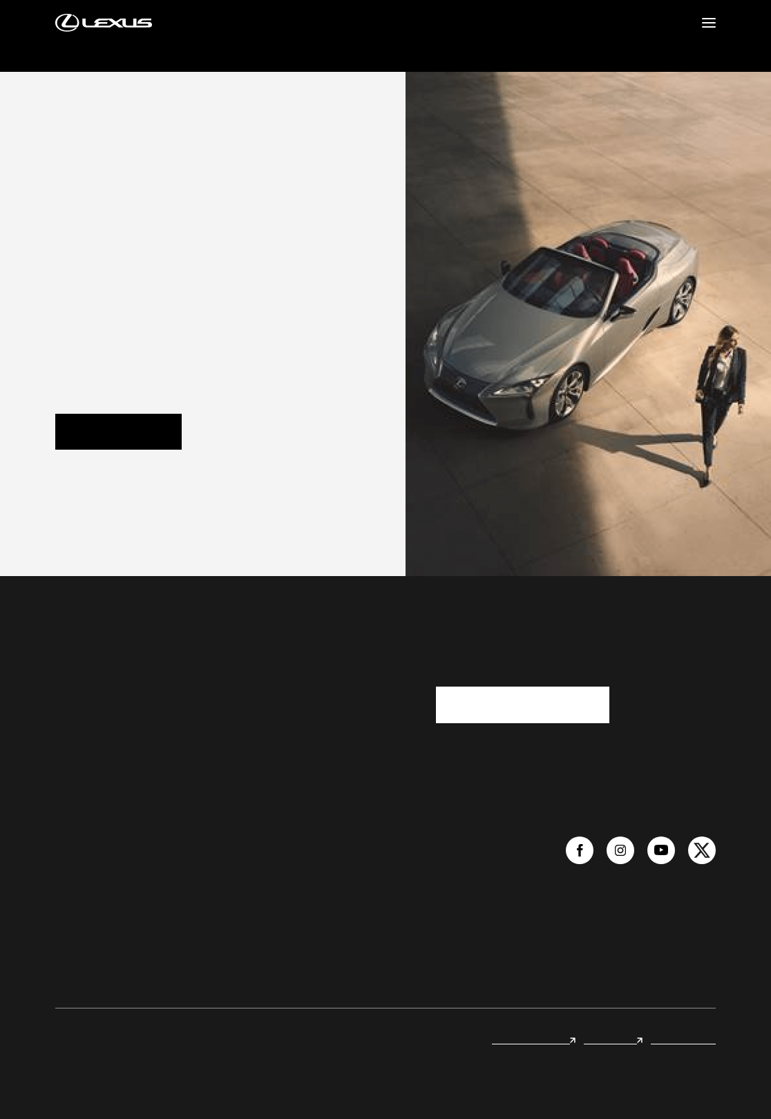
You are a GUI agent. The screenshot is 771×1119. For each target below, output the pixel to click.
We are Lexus (84, 842)
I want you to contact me (522, 704)
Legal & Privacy (683, 1039)
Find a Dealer (172, 842)
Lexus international (533, 1039)
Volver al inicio (118, 431)
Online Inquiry (175, 867)
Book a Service (175, 941)
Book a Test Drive (181, 892)
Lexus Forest (613, 1039)
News (67, 867)
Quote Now (170, 916)
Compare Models (283, 867)
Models (261, 842)
